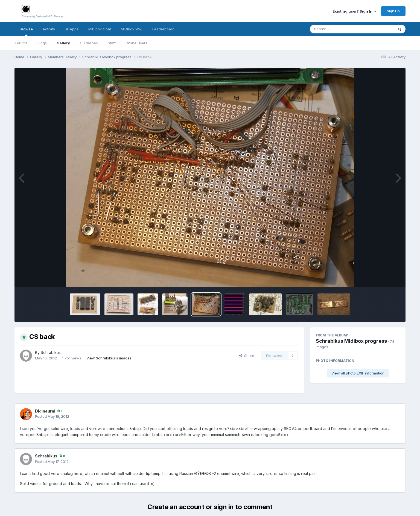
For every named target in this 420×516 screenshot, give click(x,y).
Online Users (136, 43)
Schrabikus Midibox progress (351, 341)
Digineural (45, 411)
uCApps (71, 29)
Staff (112, 43)
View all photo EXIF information (357, 373)
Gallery (63, 43)
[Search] (337, 29)
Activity (49, 29)
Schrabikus (51, 352)
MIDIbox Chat (99, 29)
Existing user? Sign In (354, 11)
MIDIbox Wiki (131, 29)
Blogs (42, 43)
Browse (26, 31)
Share (246, 355)
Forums (21, 43)
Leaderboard (163, 29)
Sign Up (393, 11)
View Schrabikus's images (109, 358)
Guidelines (89, 43)
